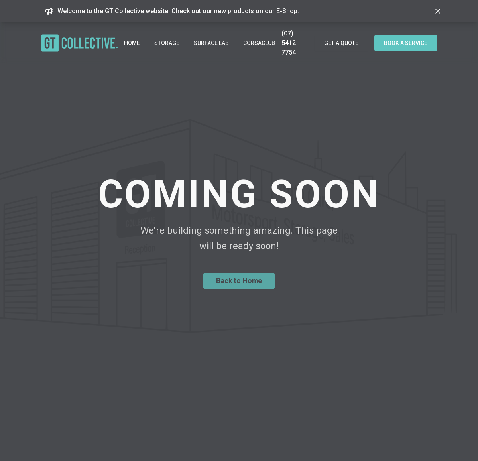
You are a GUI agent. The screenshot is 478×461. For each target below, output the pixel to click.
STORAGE (166, 43)
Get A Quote (341, 43)
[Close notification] (437, 11)
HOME (132, 43)
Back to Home (239, 284)
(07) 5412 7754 (288, 43)
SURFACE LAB (211, 43)
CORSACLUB (259, 43)
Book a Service (405, 43)
